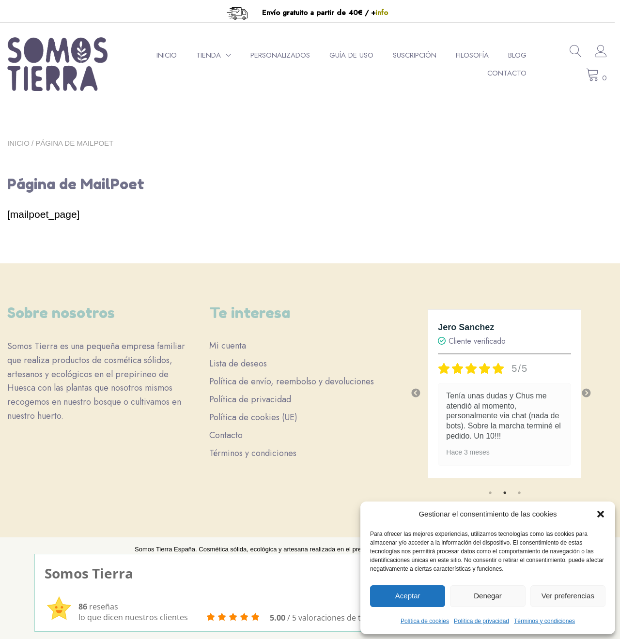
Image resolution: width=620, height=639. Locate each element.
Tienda (213, 55)
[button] (600, 514)
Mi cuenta (227, 345)
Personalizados (284, 55)
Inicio (171, 55)
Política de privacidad (481, 621)
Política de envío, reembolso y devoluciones (291, 381)
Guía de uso (356, 55)
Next (586, 393)
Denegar (488, 596)
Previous (415, 393)
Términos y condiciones (544, 621)
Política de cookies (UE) (253, 417)
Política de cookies (425, 621)
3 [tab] (519, 493)
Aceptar (407, 596)
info (384, 12)
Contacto (511, 73)
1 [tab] (490, 493)
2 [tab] (505, 493)
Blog (521, 55)
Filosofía (476, 55)
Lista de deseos (238, 363)
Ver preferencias (568, 596)
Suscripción (419, 55)
